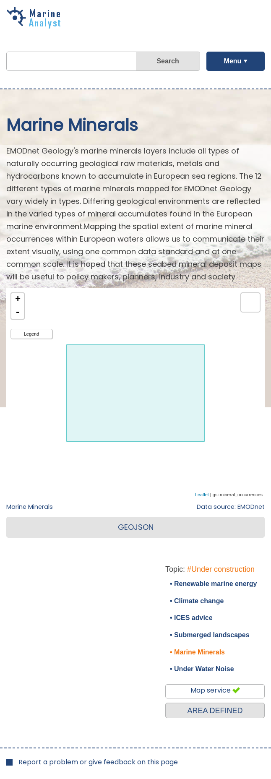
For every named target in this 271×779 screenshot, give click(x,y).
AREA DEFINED (214, 710)
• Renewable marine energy (213, 583)
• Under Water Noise (202, 668)
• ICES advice (191, 617)
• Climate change (197, 600)
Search (167, 61)
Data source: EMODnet (231, 507)
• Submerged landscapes (210, 634)
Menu (232, 61)
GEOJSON (136, 527)
